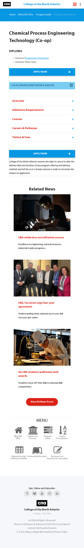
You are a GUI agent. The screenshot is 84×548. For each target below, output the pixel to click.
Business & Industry (34, 524)
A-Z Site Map (23, 532)
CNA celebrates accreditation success (41, 237)
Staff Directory (53, 524)
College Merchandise (41, 532)
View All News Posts (42, 402)
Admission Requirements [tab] (43, 110)
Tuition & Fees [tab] (43, 137)
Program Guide (43, 15)
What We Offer (25, 15)
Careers (53, 528)
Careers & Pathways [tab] (43, 128)
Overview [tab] (43, 101)
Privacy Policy (61, 532)
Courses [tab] (43, 119)
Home (12, 15)
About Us (18, 524)
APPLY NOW (51, 72)
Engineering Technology (37, 58)
